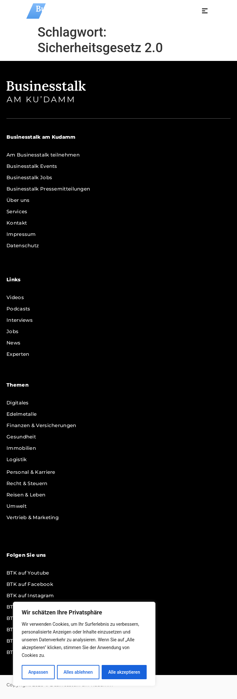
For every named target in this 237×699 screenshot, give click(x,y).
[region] (84, 644)
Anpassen (38, 672)
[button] (225, 11)
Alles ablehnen (78, 672)
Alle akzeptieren (124, 672)
